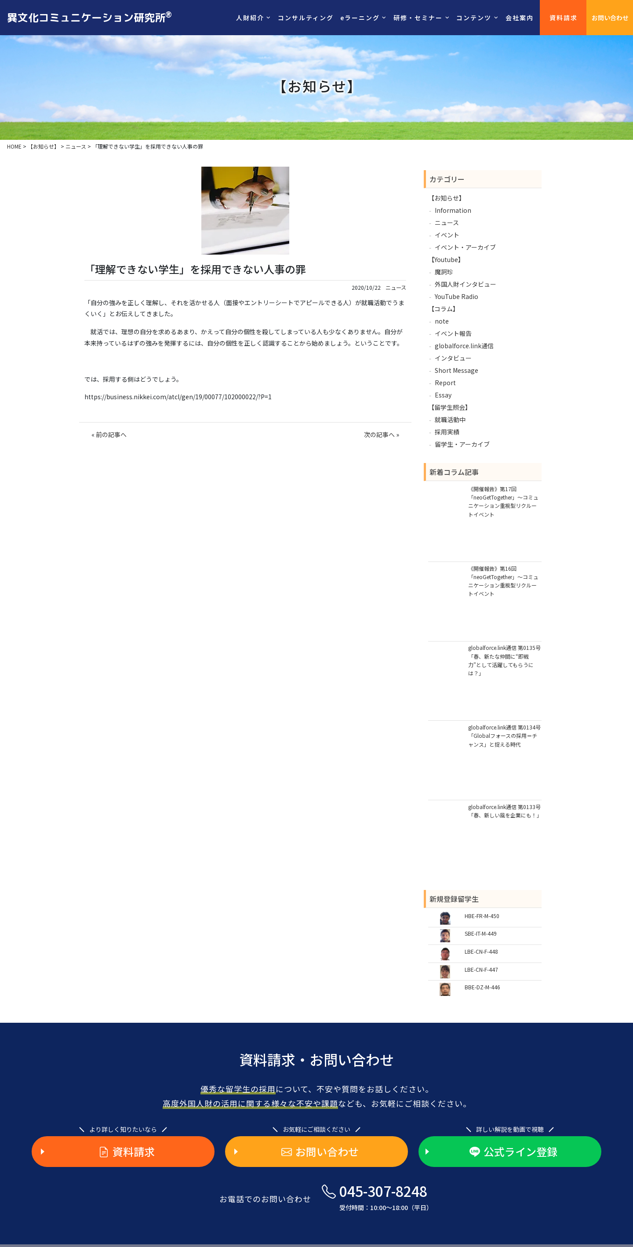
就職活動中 (450, 419)
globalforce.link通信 (464, 345)
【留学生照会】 (449, 407)
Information (453, 210)
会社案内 (520, 17)
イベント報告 (453, 333)
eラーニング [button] (360, 17)
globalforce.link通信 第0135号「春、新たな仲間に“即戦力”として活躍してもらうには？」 (504, 660)
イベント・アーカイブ (465, 247)
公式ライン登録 (513, 1151)
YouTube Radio (456, 296)
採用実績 (447, 431)
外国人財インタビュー (465, 284)
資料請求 (563, 17)
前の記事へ (111, 434)
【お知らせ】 (446, 197)
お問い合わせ (610, 17)
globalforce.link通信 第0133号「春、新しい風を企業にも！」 (505, 811)
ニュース (396, 288)
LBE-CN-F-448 (481, 951)
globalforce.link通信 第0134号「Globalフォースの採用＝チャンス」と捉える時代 (504, 735)
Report (445, 382)
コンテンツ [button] (473, 17)
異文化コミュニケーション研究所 (89, 17)
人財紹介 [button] (250, 17)
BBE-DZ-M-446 (482, 987)
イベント (447, 234)
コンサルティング (306, 17)
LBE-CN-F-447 (481, 969)
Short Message (456, 370)
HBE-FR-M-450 (482, 915)
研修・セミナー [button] (418, 17)
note (442, 321)
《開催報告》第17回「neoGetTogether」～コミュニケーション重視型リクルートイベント (503, 501)
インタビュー (453, 358)
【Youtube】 (446, 259)
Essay (443, 394)
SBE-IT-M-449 (481, 933)
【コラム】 (443, 308)
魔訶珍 (444, 271)
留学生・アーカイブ (462, 444)
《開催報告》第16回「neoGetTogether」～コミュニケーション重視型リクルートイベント (503, 581)
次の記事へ (379, 434)
